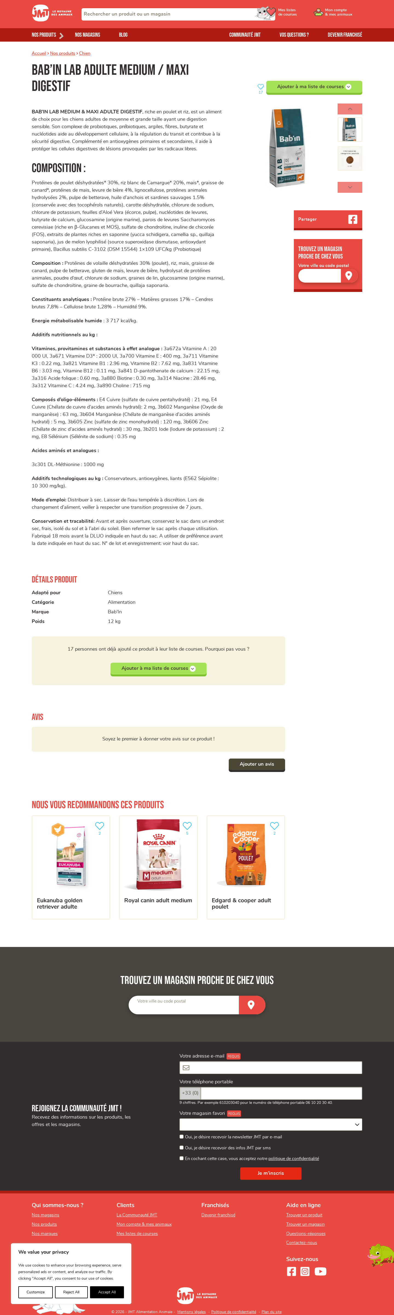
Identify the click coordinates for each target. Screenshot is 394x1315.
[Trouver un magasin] (349, 275)
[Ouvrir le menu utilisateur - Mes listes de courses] (302, 14)
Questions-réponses (306, 1233)
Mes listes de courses (137, 1233)
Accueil (39, 53)
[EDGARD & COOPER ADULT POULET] (246, 867)
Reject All (71, 1292)
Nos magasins (87, 34)
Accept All (107, 1292)
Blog (123, 34)
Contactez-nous (301, 1243)
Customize (36, 1292)
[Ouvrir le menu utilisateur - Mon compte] (344, 14)
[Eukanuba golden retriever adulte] (71, 867)
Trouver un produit (304, 1215)
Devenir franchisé (345, 34)
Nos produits (62, 53)
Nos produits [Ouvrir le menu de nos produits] (44, 34)
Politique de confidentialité (233, 1312)
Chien (84, 53)
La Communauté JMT (137, 1215)
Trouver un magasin (305, 1224)
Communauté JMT (245, 34)
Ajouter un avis (257, 764)
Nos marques (45, 1233)
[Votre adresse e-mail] (270, 1067)
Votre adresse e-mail (201, 1056)
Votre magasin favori (202, 1113)
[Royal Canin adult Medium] (158, 867)
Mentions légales (191, 1312)
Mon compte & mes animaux (144, 1224)
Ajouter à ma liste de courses (314, 87)
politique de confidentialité (293, 1158)
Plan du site (272, 1312)
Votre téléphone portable (206, 1081)
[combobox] (178, 14)
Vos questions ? (294, 34)
